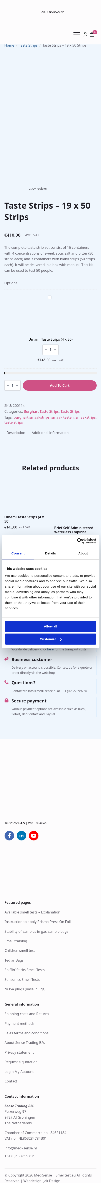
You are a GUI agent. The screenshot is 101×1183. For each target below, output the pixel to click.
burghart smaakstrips (32, 417)
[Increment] (55, 350)
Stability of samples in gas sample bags (36, 931)
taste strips (13, 422)
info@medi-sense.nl (21, 1148)
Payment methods (19, 1023)
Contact (11, 1081)
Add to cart (60, 385)
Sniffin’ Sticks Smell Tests (25, 969)
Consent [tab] (18, 553)
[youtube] (33, 835)
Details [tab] (50, 553)
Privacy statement (19, 1052)
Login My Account (19, 1071)
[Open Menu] (78, 34)
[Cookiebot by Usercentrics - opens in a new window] (77, 541)
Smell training (16, 941)
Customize (50, 639)
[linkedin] (21, 835)
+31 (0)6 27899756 (19, 1156)
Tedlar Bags (14, 960)
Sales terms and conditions (26, 1033)
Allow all (50, 626)
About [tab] (83, 553)
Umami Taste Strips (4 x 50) (50, 339)
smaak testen (62, 417)
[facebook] (9, 835)
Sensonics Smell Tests (22, 979)
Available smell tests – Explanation (32, 912)
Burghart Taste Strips (41, 411)
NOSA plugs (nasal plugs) (25, 989)
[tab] (15, 433)
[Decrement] (45, 350)
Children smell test (20, 950)
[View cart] (92, 34)
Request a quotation (21, 1062)
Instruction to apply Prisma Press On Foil (38, 921)
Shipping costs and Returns (27, 1013)
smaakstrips (86, 417)
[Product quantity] (50, 349)
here (50, 649)
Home (9, 45)
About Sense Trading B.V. (25, 1042)
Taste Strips (28, 45)
